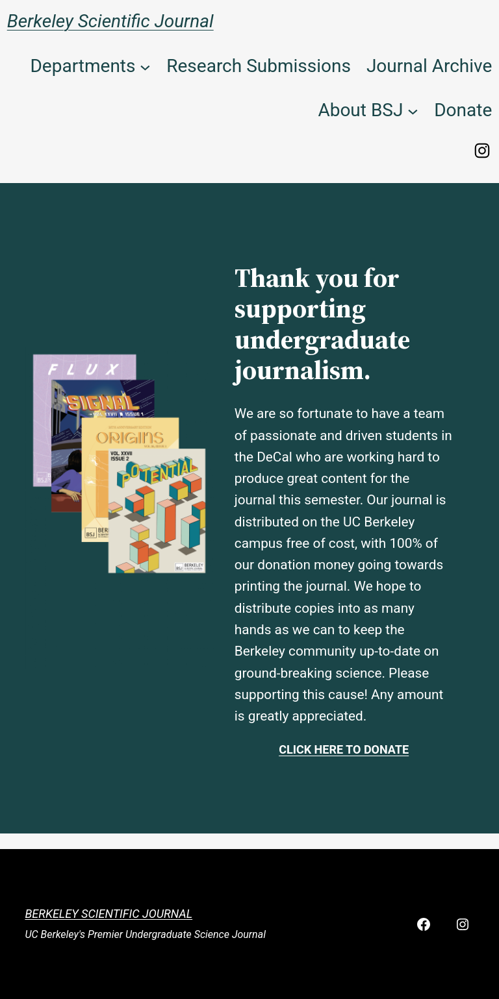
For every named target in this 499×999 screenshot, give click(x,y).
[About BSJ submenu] (412, 110)
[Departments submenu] (145, 66)
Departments (82, 66)
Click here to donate (344, 749)
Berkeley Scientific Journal (110, 21)
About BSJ (360, 110)
